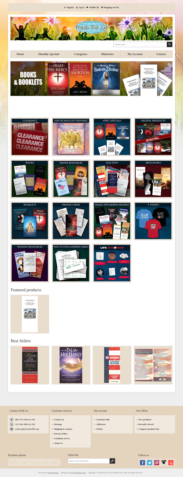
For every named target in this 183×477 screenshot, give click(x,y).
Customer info (103, 419)
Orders (99, 429)
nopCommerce (53, 473)
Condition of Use (62, 438)
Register (70, 7)
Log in (81, 7)
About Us (58, 443)
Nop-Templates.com (78, 473)
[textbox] (140, 44)
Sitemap (58, 424)
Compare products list (148, 429)
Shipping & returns (63, 429)
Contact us (59, 419)
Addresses (101, 424)
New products (144, 419)
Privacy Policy (61, 433)
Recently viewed (146, 424)
